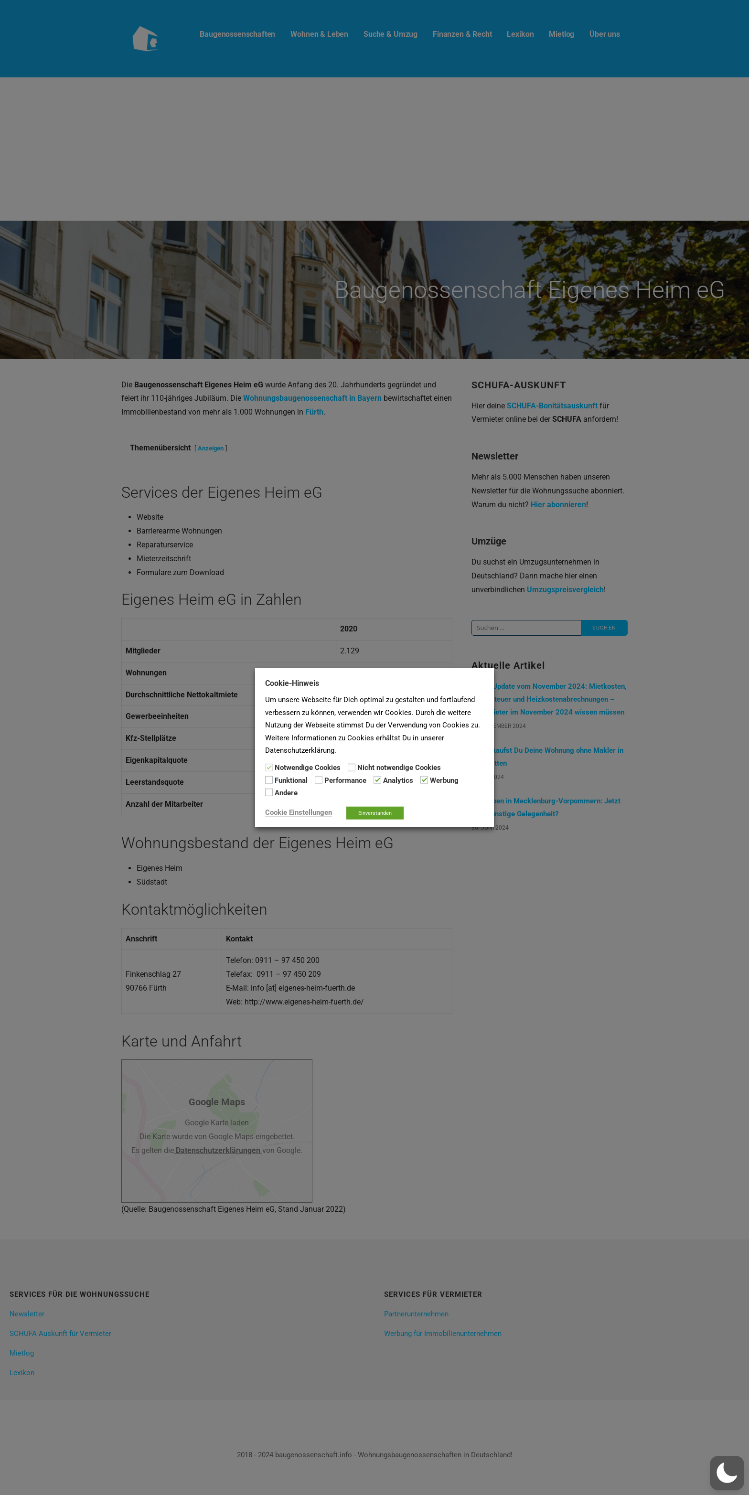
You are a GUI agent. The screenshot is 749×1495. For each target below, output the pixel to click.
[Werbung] (424, 780)
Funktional (291, 780)
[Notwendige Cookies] (269, 767)
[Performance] (318, 780)
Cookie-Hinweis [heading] (292, 683)
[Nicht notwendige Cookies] (351, 767)
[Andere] (269, 792)
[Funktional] (269, 780)
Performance (345, 780)
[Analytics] (377, 780)
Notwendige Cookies (308, 767)
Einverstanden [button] (375, 813)
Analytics (398, 780)
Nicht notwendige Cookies (399, 767)
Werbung (444, 780)
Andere (286, 793)
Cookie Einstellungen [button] (298, 812)
